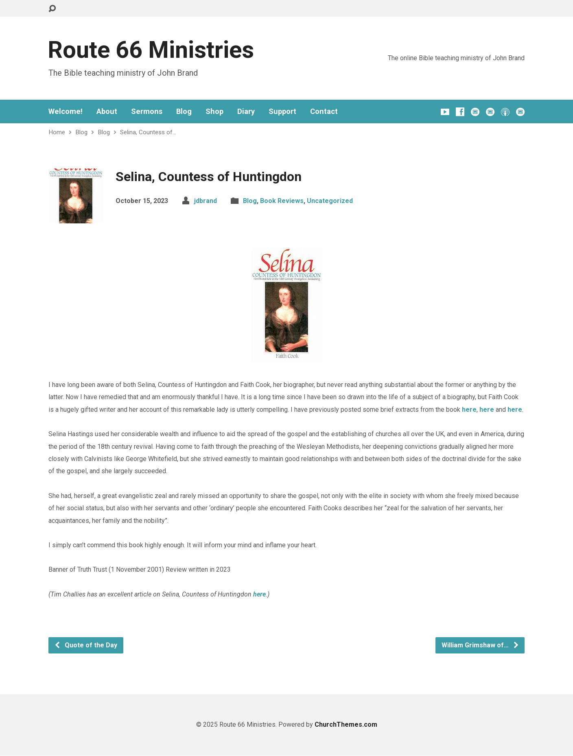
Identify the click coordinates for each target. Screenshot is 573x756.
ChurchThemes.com (346, 724)
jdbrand (205, 201)
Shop (214, 111)
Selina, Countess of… (148, 132)
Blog (184, 111)
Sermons (146, 111)
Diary (246, 111)
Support (282, 111)
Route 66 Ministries (151, 49)
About (106, 111)
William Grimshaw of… (480, 645)
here (469, 409)
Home (56, 132)
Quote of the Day (85, 645)
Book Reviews (282, 201)
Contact (324, 111)
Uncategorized (330, 201)
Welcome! (65, 111)
